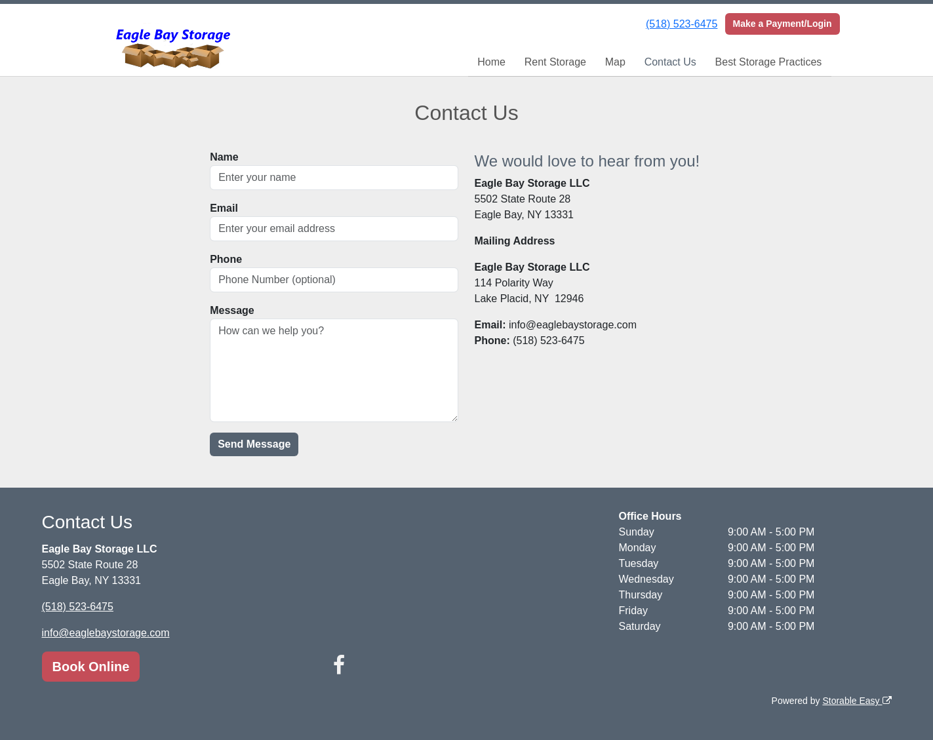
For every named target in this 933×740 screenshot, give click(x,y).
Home (491, 62)
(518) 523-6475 (681, 23)
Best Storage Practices (768, 62)
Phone (226, 259)
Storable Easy (856, 700)
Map (615, 62)
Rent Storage (555, 62)
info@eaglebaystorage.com (106, 632)
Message (232, 310)
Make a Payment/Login (782, 23)
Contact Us (670, 62)
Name (224, 157)
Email (224, 208)
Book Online (91, 666)
